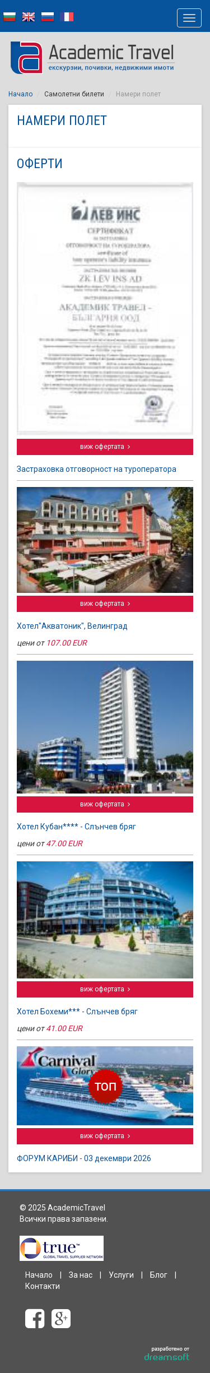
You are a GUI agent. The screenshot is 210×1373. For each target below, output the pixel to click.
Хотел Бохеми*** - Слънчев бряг (77, 1011)
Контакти (42, 1286)
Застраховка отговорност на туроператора (96, 469)
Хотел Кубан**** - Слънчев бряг (76, 826)
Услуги (121, 1274)
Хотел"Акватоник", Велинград (72, 625)
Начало (20, 94)
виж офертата (105, 447)
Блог (158, 1274)
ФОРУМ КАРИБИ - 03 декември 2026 (84, 1158)
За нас (80, 1274)
